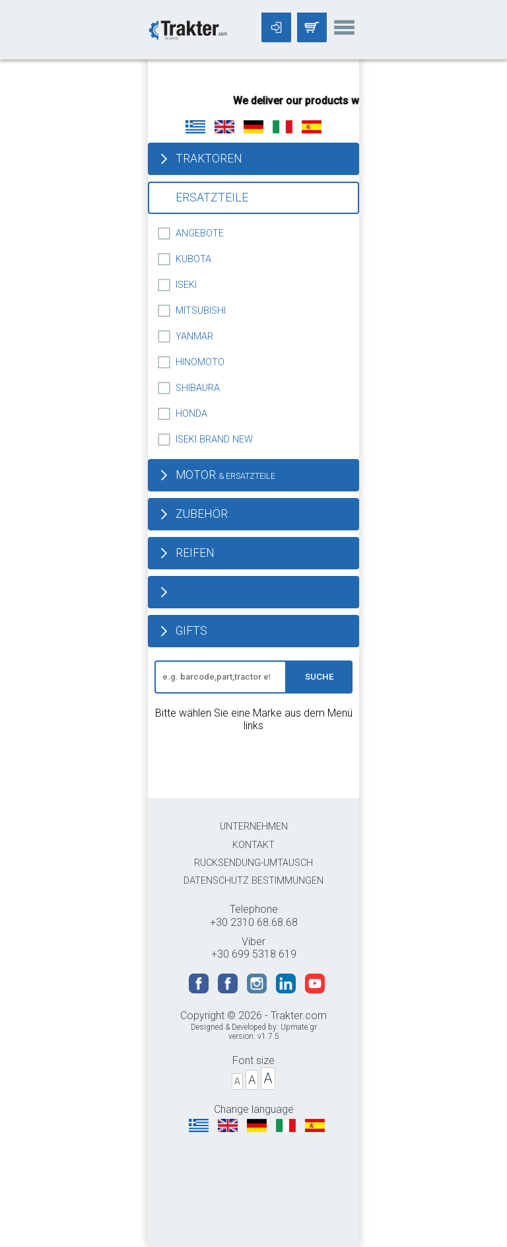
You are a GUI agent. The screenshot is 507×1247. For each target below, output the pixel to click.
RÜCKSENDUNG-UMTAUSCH (253, 863)
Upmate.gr (299, 1027)
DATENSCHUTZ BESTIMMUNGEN (253, 880)
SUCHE (319, 677)
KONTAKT (253, 845)
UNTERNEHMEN (254, 826)
